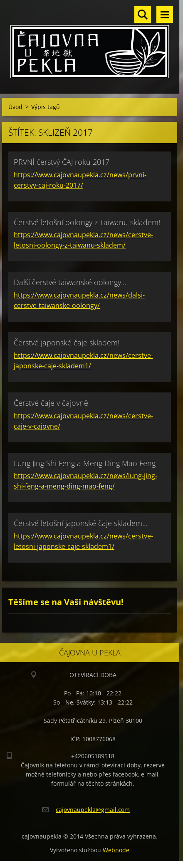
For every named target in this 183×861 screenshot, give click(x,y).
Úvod (15, 107)
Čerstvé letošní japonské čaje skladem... (80, 523)
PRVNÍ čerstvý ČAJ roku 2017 (61, 162)
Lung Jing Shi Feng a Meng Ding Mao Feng (85, 463)
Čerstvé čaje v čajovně (51, 403)
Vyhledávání (142, 14)
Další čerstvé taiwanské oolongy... (70, 282)
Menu (164, 14)
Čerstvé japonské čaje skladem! (66, 342)
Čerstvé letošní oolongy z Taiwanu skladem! (87, 222)
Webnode (116, 850)
